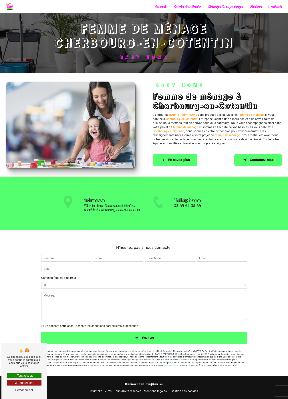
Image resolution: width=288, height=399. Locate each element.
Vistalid (97, 391)
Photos (255, 6)
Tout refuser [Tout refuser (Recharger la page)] (24, 382)
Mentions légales (155, 391)
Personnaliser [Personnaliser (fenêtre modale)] (24, 390)
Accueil (161, 6)
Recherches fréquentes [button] (144, 384)
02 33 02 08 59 (187, 211)
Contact (275, 6)
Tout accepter (24, 375)
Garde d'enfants (187, 6)
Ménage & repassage (225, 6)
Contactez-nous (258, 160)
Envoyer (148, 332)
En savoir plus (175, 160)
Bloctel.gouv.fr (171, 360)
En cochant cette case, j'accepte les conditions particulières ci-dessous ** (92, 320)
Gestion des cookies (184, 391)
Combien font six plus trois (58, 272)
